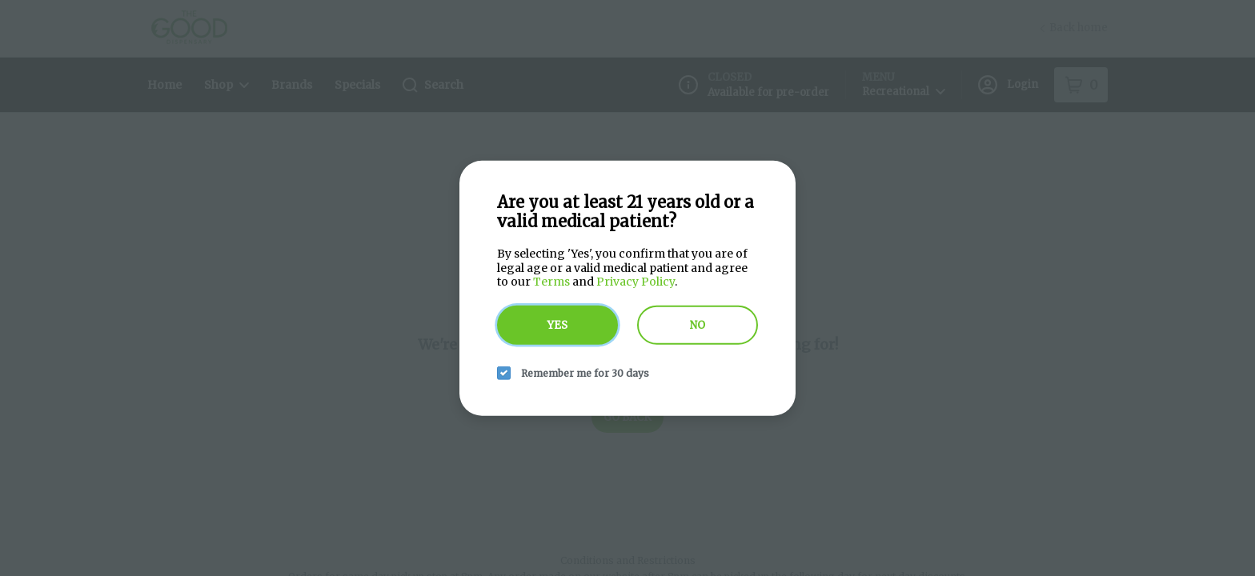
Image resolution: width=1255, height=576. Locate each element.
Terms (551, 281)
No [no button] (697, 324)
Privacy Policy (635, 281)
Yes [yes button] (557, 324)
